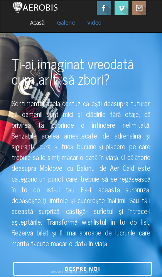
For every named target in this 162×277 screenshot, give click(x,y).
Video (94, 22)
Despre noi (82, 268)
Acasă (37, 22)
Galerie (66, 22)
